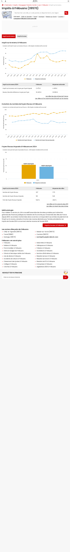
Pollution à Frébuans (43, 248)
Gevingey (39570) (10, 237)
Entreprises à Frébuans (44, 264)
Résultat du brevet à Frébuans (47, 258)
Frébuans (45, 5)
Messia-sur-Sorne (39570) (45, 231)
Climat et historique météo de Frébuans (17, 253)
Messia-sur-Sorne (51, 16)
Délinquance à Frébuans (45, 245)
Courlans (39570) (42, 234)
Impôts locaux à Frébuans (55, 225)
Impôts (15, 5)
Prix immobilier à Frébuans (12, 248)
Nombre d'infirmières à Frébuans (48, 253)
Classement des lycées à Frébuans (15, 261)
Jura (39, 5)
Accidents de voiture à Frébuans (14, 258)
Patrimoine (8, 5)
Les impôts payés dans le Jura (47, 237)
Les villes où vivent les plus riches (57, 206)
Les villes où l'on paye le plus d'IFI (57, 204)
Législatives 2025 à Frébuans (46, 266)
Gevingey (41, 16)
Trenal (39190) (8, 234)
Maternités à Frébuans (44, 242)
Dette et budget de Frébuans (13, 250)
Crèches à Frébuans (10, 266)
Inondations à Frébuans (44, 250)
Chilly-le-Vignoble (26, 16)
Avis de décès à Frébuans (12, 256)
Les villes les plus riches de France (57, 96)
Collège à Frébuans (10, 264)
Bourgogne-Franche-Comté (27, 5)
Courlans (60, 16)
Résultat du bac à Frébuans (46, 256)
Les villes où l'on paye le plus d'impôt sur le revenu (51, 98)
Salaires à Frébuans (10, 245)
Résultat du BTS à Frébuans (46, 261)
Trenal (35, 16)
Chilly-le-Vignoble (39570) (13, 231)
